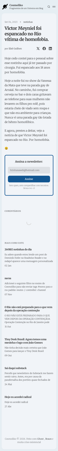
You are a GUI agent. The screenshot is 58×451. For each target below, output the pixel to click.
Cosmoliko (16, 5)
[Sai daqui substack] (29, 376)
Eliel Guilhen (15, 48)
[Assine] (29, 179)
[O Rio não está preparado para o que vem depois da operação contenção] (29, 317)
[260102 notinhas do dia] (29, 258)
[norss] (29, 286)
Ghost (40, 438)
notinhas (28, 22)
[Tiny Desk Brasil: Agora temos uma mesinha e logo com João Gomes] (29, 348)
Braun (48, 438)
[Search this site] (49, 7)
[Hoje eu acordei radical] (29, 402)
